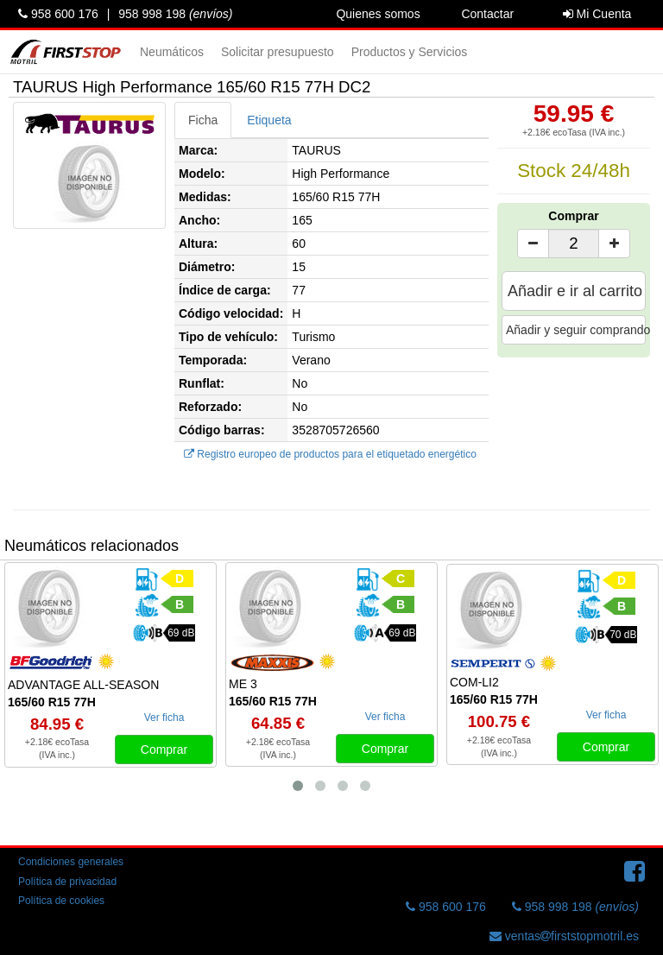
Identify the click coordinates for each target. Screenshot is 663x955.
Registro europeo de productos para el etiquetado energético (330, 454)
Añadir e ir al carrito (575, 291)
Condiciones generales (70, 862)
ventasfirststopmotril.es (564, 936)
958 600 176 (58, 14)
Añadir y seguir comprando (576, 330)
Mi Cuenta (597, 14)
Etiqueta (269, 120)
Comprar (573, 216)
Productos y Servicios (409, 52)
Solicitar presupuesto (277, 52)
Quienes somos (378, 14)
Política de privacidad (67, 882)
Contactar (487, 14)
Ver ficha (164, 718)
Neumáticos (172, 52)
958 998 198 (175, 14)
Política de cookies (61, 901)
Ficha (203, 120)
